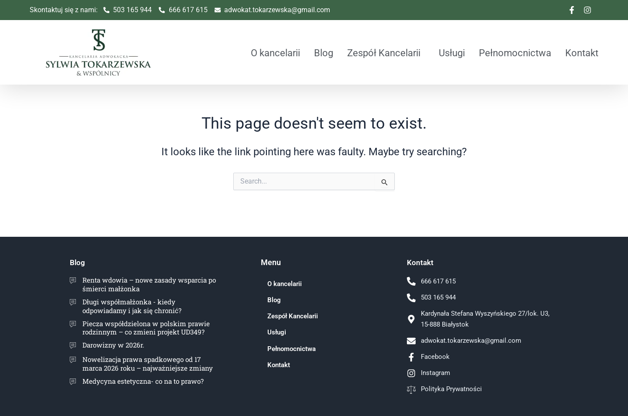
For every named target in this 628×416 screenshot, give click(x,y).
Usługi (452, 52)
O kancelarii (275, 52)
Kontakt (581, 52)
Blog (323, 52)
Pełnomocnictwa (515, 52)
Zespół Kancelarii (383, 52)
